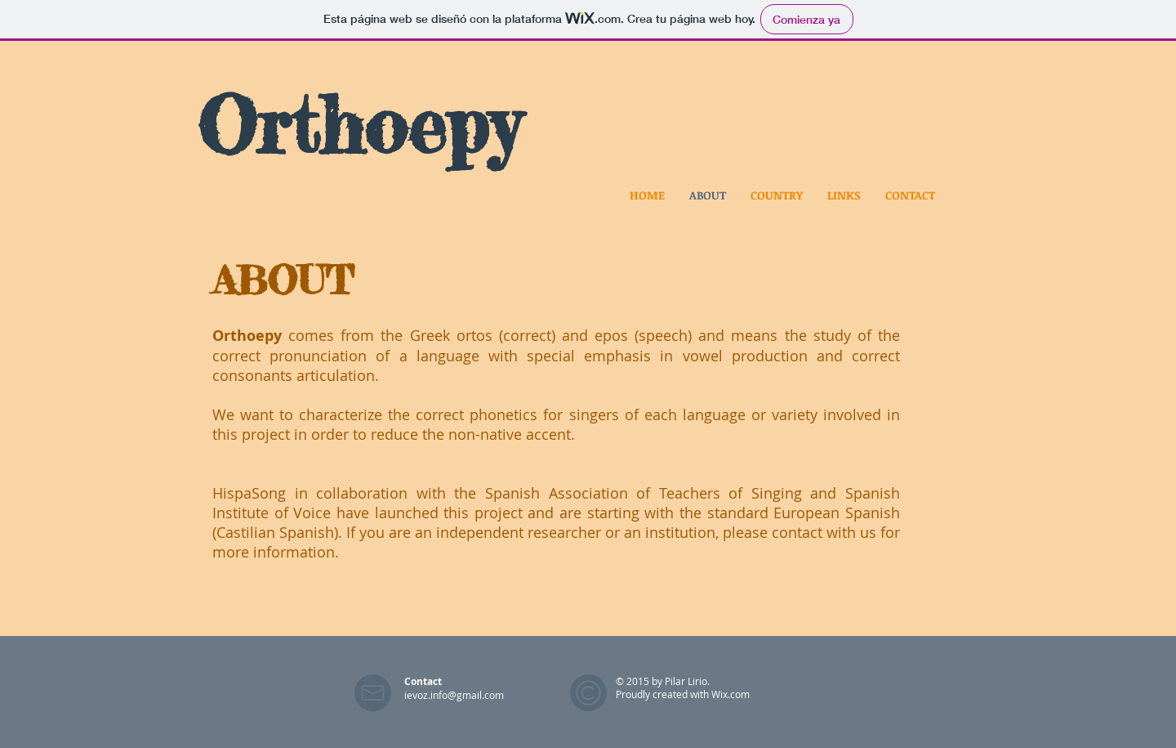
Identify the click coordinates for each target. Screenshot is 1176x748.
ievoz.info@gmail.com (454, 694)
